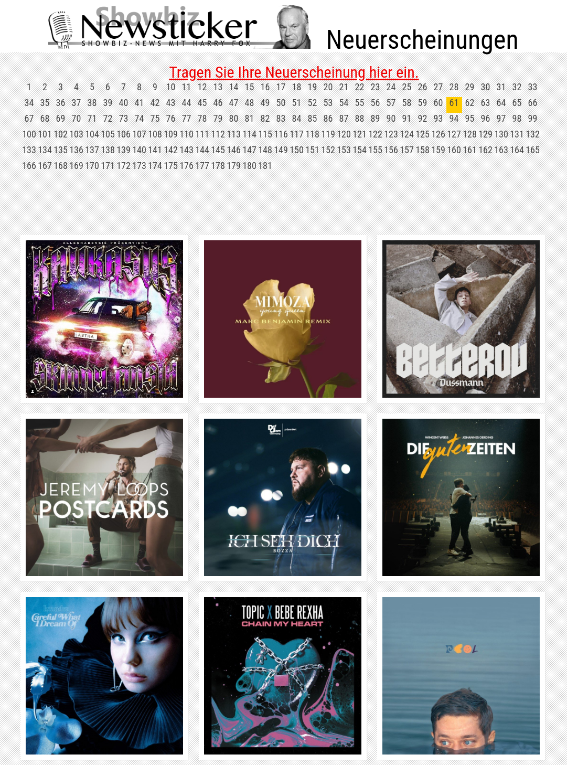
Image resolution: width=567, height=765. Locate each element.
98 (517, 118)
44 (186, 102)
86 (328, 118)
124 (407, 134)
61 (454, 102)
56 (375, 102)
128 (470, 134)
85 (312, 118)
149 (281, 149)
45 (202, 102)
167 (45, 165)
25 (407, 86)
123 (391, 134)
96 (485, 118)
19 (312, 86)
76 (171, 118)
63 (485, 102)
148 (265, 149)
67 (29, 118)
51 (297, 102)
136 (76, 149)
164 (517, 149)
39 (108, 102)
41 (139, 102)
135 (61, 149)
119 (328, 134)
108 (155, 134)
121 (359, 134)
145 (218, 149)
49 (265, 102)
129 (485, 134)
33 (533, 86)
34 (29, 102)
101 (45, 134)
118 (312, 134)
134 (45, 149)
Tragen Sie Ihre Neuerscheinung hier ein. (294, 72)
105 (108, 134)
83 (281, 118)
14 (234, 86)
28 (454, 86)
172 (123, 165)
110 (186, 134)
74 (139, 118)
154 (359, 149)
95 (470, 118)
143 (186, 149)
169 (76, 165)
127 (454, 134)
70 (76, 118)
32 (517, 86)
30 (485, 86)
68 (45, 118)
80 (234, 118)
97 (501, 118)
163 (501, 149)
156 (391, 149)
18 (297, 86)
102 (61, 134)
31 (501, 86)
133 (29, 149)
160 (454, 149)
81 (249, 118)
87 (344, 118)
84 (297, 118)
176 (186, 165)
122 (375, 134)
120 (344, 134)
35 (45, 102)
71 (92, 118)
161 (470, 149)
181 (265, 165)
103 (76, 134)
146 (234, 149)
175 (171, 165)
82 (265, 118)
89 (375, 118)
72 (108, 118)
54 (344, 102)
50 (281, 102)
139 (123, 149)
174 (155, 165)
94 (454, 118)
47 (234, 102)
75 (155, 118)
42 (155, 102)
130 (501, 134)
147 (249, 149)
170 (92, 165)
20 (328, 86)
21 (344, 86)
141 (155, 149)
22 (360, 86)
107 (139, 134)
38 (92, 102)
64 (501, 102)
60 (438, 102)
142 (171, 149)
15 (249, 86)
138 (108, 149)
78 (202, 118)
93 (438, 118)
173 (139, 165)
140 (139, 149)
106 (123, 134)
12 (202, 86)
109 (171, 134)
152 (328, 149)
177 (202, 165)
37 (76, 102)
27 (438, 86)
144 (202, 149)
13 (218, 86)
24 (391, 86)
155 (375, 149)
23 (375, 86)
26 (422, 86)
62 (470, 102)
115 (265, 134)
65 (517, 102)
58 (407, 102)
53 (328, 102)
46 (218, 102)
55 (360, 102)
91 (407, 118)
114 (249, 134)
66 (533, 102)
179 (234, 165)
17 (281, 86)
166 (29, 165)
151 (312, 149)
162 (485, 149)
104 (92, 134)
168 (61, 165)
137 (92, 149)
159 (438, 149)
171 (108, 165)
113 (234, 134)
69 (61, 118)
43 (171, 102)
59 (422, 102)
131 (517, 134)
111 (202, 134)
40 (124, 102)
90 (391, 118)
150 (297, 149)
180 (249, 165)
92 (422, 118)
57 (391, 102)
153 (344, 149)
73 (124, 118)
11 (186, 86)
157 (407, 149)
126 (438, 134)
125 (422, 134)
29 (470, 86)
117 (297, 134)
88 (360, 118)
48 (249, 102)
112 (218, 134)
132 (533, 134)
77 (186, 118)
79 (218, 118)
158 (422, 149)
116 (281, 134)
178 (218, 165)
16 (265, 86)
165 (533, 149)
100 (29, 134)
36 (61, 102)
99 (533, 118)
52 (312, 102)
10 (171, 86)
